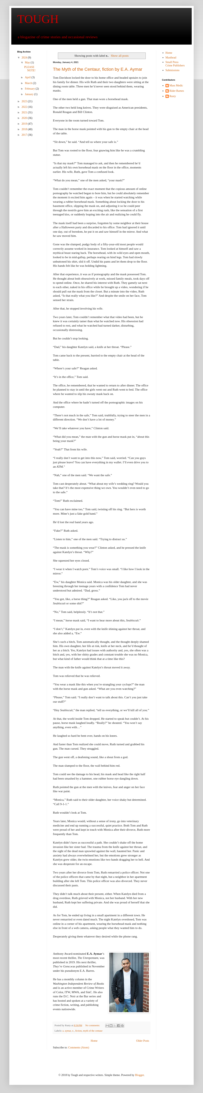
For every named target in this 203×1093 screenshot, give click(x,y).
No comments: (93, 1025)
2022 (25, 106)
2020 (25, 118)
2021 (25, 112)
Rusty (172, 96)
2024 (25, 57)
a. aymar (66, 1030)
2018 (25, 129)
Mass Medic (176, 85)
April (28, 77)
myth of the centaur (92, 1030)
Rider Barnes (176, 90)
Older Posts (142, 1040)
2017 (25, 134)
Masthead (171, 57)
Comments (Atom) (78, 1047)
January (29, 94)
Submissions (173, 70)
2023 (25, 101)
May (28, 62)
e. (73, 1030)
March (29, 83)
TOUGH (38, 19)
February (30, 88)
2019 (25, 123)
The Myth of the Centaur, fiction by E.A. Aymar (97, 69)
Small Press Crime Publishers (175, 64)
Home (94, 1040)
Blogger (139, 1075)
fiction (78, 1030)
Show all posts (120, 55)
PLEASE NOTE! (29, 69)
